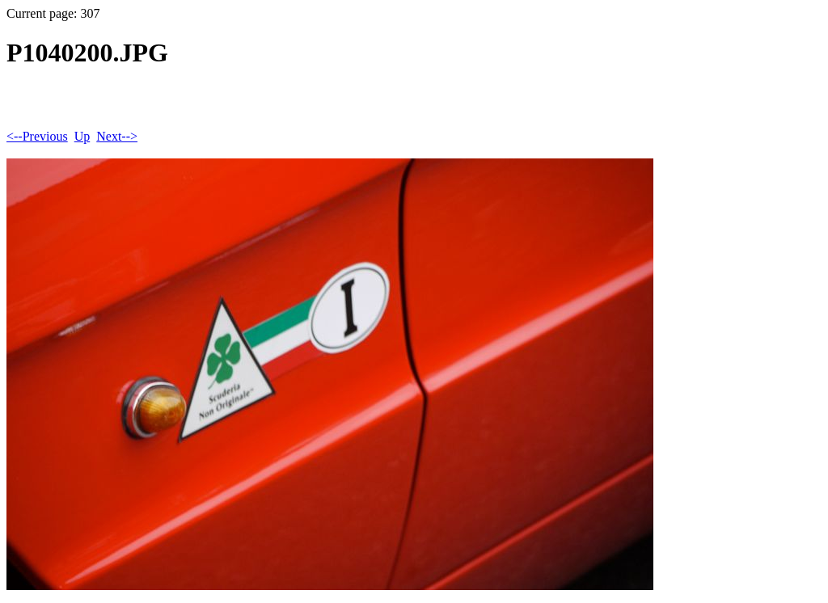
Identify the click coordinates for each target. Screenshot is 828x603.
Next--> (116, 136)
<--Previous (37, 136)
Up (82, 136)
